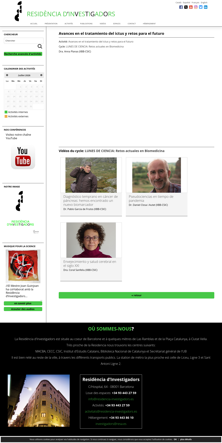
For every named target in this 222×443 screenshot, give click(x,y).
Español (186, 2)
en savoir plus (22, 303)
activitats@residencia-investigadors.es (111, 411)
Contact (132, 23)
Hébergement (149, 23)
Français (195, 2)
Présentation (51, 23)
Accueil (33, 23)
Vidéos (103, 23)
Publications (86, 23)
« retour (137, 295)
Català (178, 2)
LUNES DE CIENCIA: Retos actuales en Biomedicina (95, 46)
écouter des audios (23, 309)
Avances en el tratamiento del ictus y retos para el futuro (100, 41)
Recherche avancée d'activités (22, 54)
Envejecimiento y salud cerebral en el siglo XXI (89, 263)
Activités (69, 23)
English (204, 2)
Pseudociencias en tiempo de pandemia (151, 198)
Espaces (116, 23)
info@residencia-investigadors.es (111, 399)
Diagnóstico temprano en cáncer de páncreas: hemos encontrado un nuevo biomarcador (90, 200)
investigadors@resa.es (111, 424)
